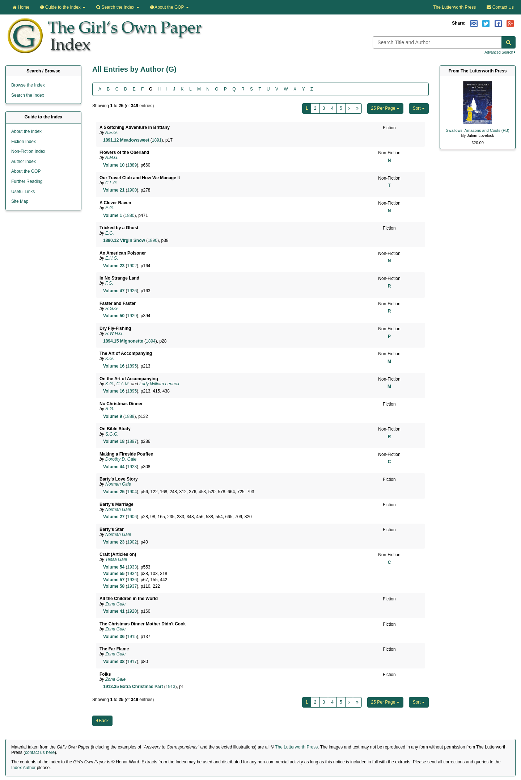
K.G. (109, 358)
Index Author (23, 767)
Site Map (19, 201)
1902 (132, 265)
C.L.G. (111, 182)
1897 (132, 441)
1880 (130, 215)
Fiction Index (23, 141)
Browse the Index (28, 85)
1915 (132, 636)
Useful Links (23, 191)
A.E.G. (111, 132)
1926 (132, 290)
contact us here (40, 752)
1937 (132, 586)
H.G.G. (112, 308)
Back (102, 720)
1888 (130, 416)
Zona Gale (115, 604)
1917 (132, 661)
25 (385, 108)
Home (21, 7)
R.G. (109, 408)
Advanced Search (500, 52)
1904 (132, 491)
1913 (170, 686)
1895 (132, 366)
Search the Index (27, 95)
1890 (152, 240)
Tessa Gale (116, 559)
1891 (157, 140)
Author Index (23, 161)
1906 (132, 516)
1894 (151, 341)
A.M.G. (112, 157)
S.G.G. (112, 434)
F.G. (109, 283)
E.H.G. (111, 258)
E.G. (109, 207)
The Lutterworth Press (454, 7)
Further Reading (27, 181)
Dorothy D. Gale (120, 459)
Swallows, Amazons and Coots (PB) (477, 130)
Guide (62, 7)
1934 (132, 573)
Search (117, 7)
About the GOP (169, 7)
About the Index (26, 131)
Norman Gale (118, 484)
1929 (132, 315)
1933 (132, 567)
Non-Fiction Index (28, 151)
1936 (132, 579)
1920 (132, 611)
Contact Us (500, 7)
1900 (132, 190)
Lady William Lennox (159, 383)
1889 (132, 165)
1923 (132, 466)
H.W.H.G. (114, 333)
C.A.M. (123, 383)
